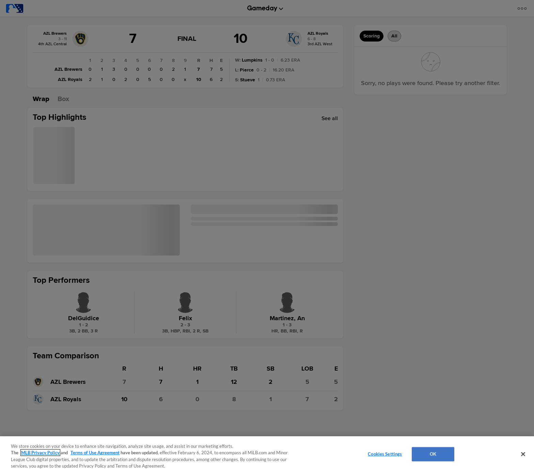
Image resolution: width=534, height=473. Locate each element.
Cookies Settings (385, 454)
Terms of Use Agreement (95, 452)
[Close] (523, 453)
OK (433, 454)
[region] (267, 454)
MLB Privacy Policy (40, 452)
